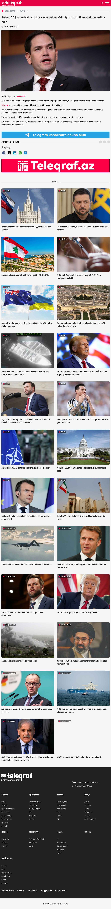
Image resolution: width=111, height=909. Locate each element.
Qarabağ (4, 823)
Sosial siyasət (62, 802)
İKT (30, 812)
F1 (58, 839)
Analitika (4, 826)
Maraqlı (4, 846)
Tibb (58, 812)
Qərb (3, 869)
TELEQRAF (20, 96)
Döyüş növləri (62, 846)
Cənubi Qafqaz (90, 819)
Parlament (5, 812)
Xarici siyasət (6, 816)
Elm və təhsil (61, 805)
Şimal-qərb (5, 876)
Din (58, 819)
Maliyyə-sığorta (35, 809)
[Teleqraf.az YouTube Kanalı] (55, 166)
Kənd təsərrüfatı (35, 802)
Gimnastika (61, 842)
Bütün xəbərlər (7, 890)
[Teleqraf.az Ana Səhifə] (12, 3)
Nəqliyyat (32, 816)
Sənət (31, 846)
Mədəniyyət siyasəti (36, 839)
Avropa (87, 816)
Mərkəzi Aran (6, 873)
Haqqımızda (46, 890)
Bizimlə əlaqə (60, 890)
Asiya (86, 809)
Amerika (87, 805)
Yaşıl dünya (61, 809)
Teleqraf (4, 105)
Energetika (33, 805)
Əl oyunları (61, 849)
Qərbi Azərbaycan (8, 809)
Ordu (3, 802)
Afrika (86, 802)
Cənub (3, 866)
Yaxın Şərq (88, 812)
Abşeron (4, 883)
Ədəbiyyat (33, 842)
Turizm (31, 819)
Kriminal (4, 842)
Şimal (3, 880)
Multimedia (33, 890)
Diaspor (4, 805)
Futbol (59, 853)
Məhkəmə (5, 839)
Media (59, 816)
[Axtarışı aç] (102, 3)
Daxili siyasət (6, 819)
